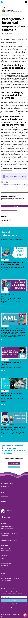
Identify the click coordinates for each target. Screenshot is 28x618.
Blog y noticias (4, 560)
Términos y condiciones (6, 580)
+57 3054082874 (4, 496)
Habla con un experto (14, 463)
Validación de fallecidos (6, 531)
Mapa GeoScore (4, 565)
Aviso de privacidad (5, 575)
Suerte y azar (4, 555)
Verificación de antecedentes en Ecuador (9, 538)
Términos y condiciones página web (8, 582)
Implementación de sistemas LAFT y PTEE (9, 533)
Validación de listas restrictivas (7, 528)
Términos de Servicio (5, 616)
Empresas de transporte (6, 550)
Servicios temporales (5, 553)
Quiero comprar (13, 466)
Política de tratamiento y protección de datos (10, 578)
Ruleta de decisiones (5, 567)
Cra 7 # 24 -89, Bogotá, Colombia (8, 504)
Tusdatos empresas (5, 535)
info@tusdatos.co (5, 486)
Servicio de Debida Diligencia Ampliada (9, 540)
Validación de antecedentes (7, 526)
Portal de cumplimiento (6, 563)
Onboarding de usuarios (6, 548)
